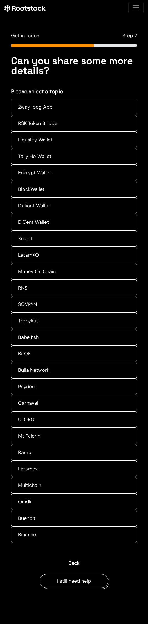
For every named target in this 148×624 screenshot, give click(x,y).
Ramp (24, 452)
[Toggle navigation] (136, 7)
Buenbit (26, 518)
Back (73, 563)
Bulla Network (33, 370)
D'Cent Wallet (33, 222)
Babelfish (28, 337)
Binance (27, 534)
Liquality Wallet (35, 140)
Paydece (27, 386)
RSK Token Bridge (37, 123)
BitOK (24, 353)
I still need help (74, 581)
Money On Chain (37, 271)
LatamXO (28, 255)
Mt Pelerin (29, 436)
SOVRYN (27, 304)
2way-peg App (35, 107)
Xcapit (25, 238)
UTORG (26, 419)
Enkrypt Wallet (34, 172)
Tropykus (28, 320)
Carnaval (28, 403)
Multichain (29, 485)
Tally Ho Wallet (34, 156)
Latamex (28, 469)
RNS (22, 288)
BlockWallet (31, 189)
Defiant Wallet (34, 205)
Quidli (24, 501)
